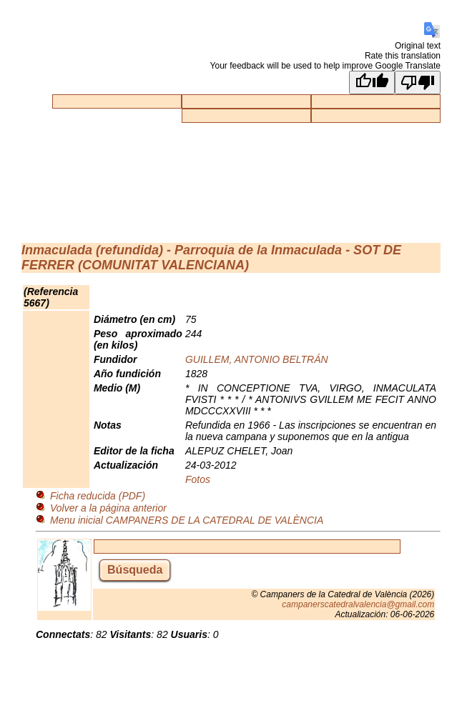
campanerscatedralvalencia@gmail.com (358, 604)
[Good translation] (372, 82)
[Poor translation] (418, 82)
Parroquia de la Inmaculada (258, 250)
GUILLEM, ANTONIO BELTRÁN (256, 359)
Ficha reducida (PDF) (97, 496)
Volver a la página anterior (108, 508)
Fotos (197, 479)
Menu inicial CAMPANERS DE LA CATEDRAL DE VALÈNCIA (186, 520)
